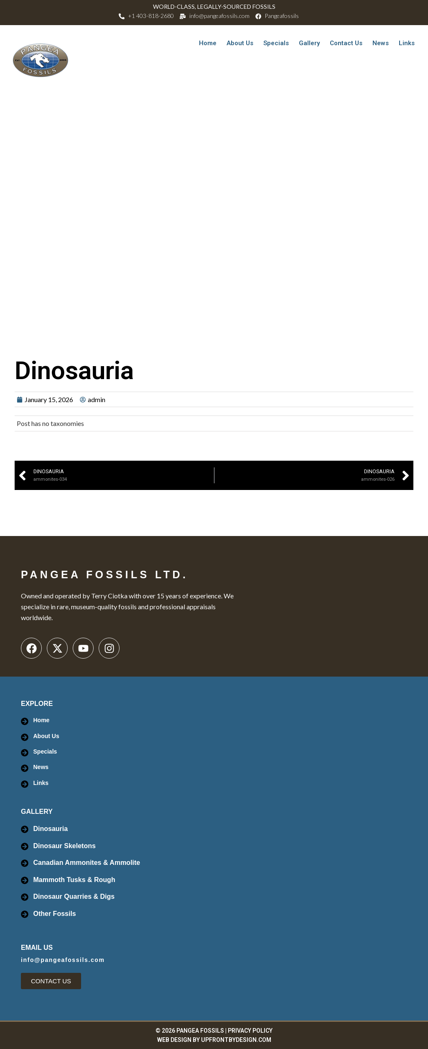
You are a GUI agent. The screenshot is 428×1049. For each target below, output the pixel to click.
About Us (240, 43)
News (380, 43)
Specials (276, 43)
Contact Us (346, 43)
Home (208, 43)
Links (407, 43)
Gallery (309, 43)
